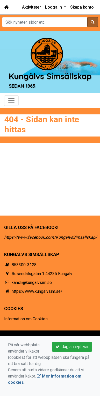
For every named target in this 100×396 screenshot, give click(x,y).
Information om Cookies (26, 318)
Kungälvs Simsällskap (50, 76)
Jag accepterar (72, 346)
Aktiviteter (31, 7)
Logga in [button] (54, 7)
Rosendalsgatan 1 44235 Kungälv (42, 273)
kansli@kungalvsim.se (32, 282)
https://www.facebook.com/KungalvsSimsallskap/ (50, 237)
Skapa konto (82, 7)
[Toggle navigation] (11, 100)
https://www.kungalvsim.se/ (37, 291)
